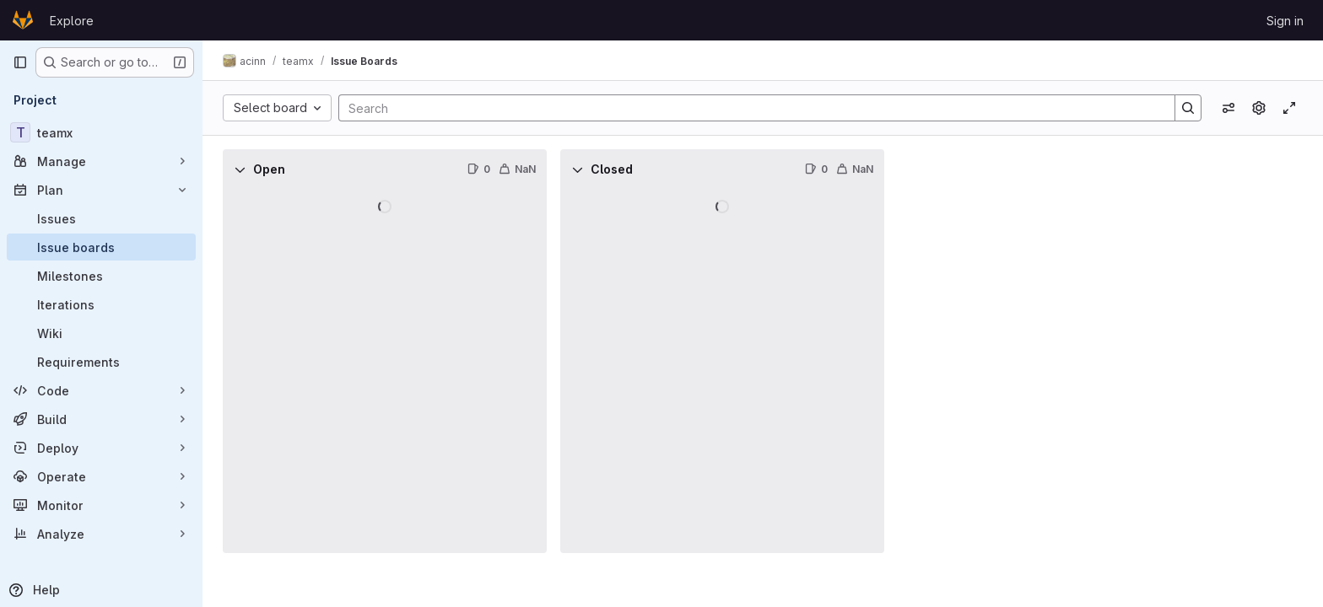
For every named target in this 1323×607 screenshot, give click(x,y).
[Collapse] (240, 169)
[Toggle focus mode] (1289, 107)
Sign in (1285, 20)
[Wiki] (101, 333)
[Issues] (101, 218)
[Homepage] (22, 20)
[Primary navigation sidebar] (20, 62)
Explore (72, 20)
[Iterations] (101, 304)
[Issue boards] (101, 247)
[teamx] (101, 132)
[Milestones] (101, 275)
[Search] (748, 108)
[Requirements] (101, 361)
